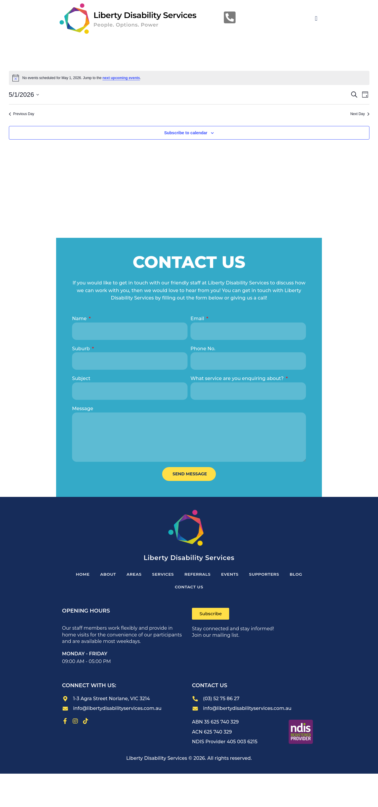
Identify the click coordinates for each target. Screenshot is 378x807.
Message (82, 408)
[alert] (189, 78)
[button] (316, 19)
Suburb (81, 348)
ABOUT (103, 574)
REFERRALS (198, 574)
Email (197, 318)
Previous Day (21, 114)
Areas (131, 574)
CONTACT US (189, 588)
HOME (76, 574)
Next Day (359, 114)
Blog (302, 574)
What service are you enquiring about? (237, 378)
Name (80, 318)
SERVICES (162, 574)
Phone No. (202, 348)
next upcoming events (121, 78)
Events (232, 574)
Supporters (268, 574)
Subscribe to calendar (185, 132)
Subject (81, 378)
